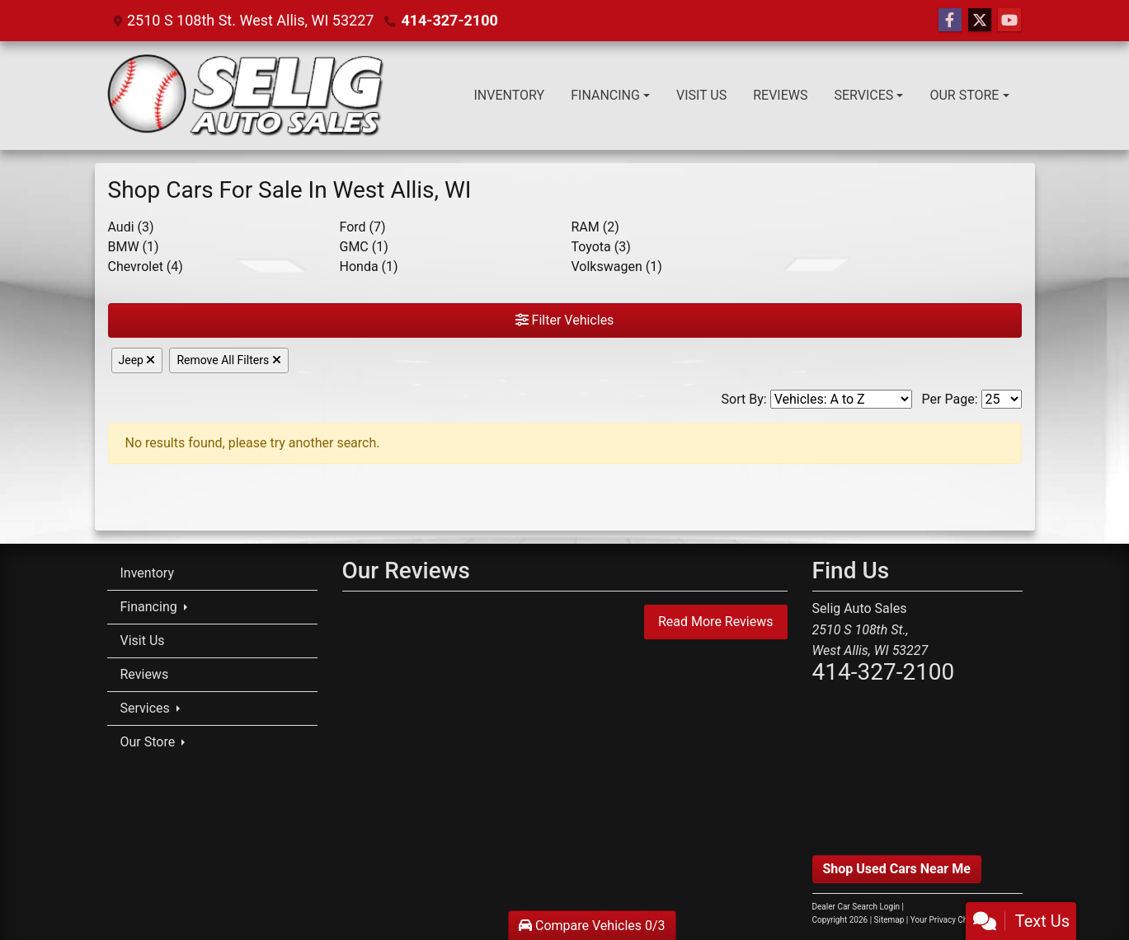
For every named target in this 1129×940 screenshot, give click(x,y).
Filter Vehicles (564, 320)
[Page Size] (1001, 399)
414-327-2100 (449, 20)
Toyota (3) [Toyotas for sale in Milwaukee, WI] (601, 247)
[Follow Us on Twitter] (979, 20)
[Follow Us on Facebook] (950, 20)
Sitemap (889, 919)
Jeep (137, 360)
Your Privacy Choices (963, 919)
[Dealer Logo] (246, 95)
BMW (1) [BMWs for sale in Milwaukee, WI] (133, 247)
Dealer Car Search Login (856, 906)
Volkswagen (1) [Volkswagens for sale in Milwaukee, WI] (617, 266)
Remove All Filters (228, 360)
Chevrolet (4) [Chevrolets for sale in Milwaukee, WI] (145, 266)
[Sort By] (841, 399)
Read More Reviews (716, 621)
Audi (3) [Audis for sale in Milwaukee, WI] (131, 227)
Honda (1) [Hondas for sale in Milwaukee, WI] (369, 266)
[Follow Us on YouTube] (1009, 20)
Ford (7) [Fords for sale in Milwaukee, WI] (363, 227)
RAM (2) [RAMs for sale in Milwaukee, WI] (595, 227)
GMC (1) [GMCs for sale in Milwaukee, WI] (364, 247)
